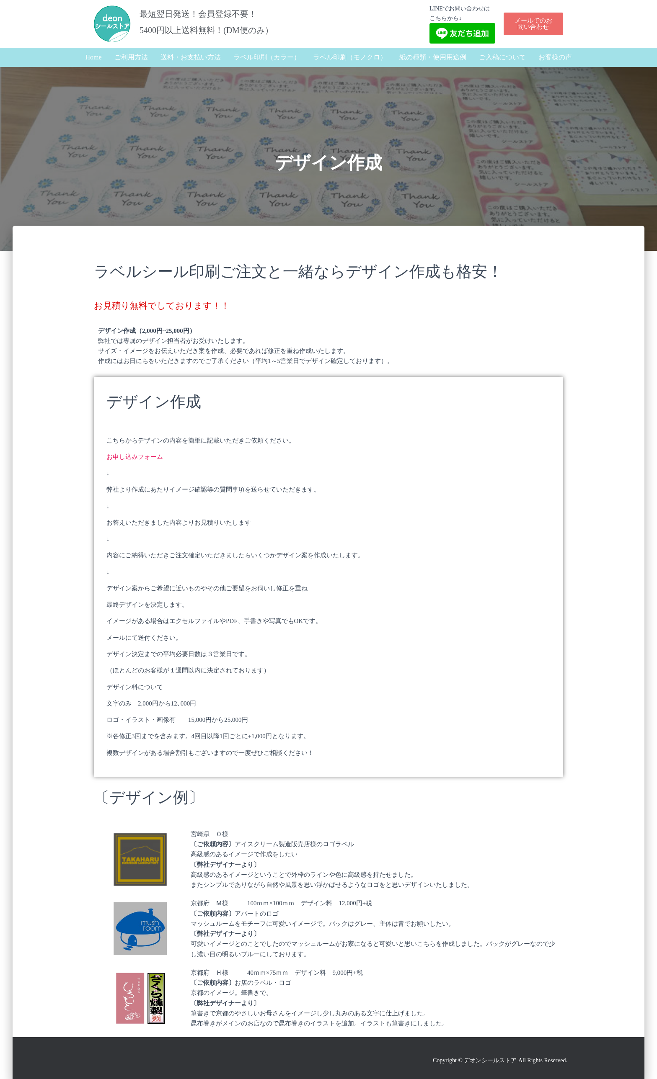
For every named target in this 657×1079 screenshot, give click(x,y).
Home (93, 57)
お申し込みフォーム (134, 456)
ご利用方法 (131, 57)
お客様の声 (555, 57)
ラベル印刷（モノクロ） (350, 57)
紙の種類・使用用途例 (432, 57)
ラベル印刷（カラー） (266, 57)
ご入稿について (502, 57)
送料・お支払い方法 (190, 57)
